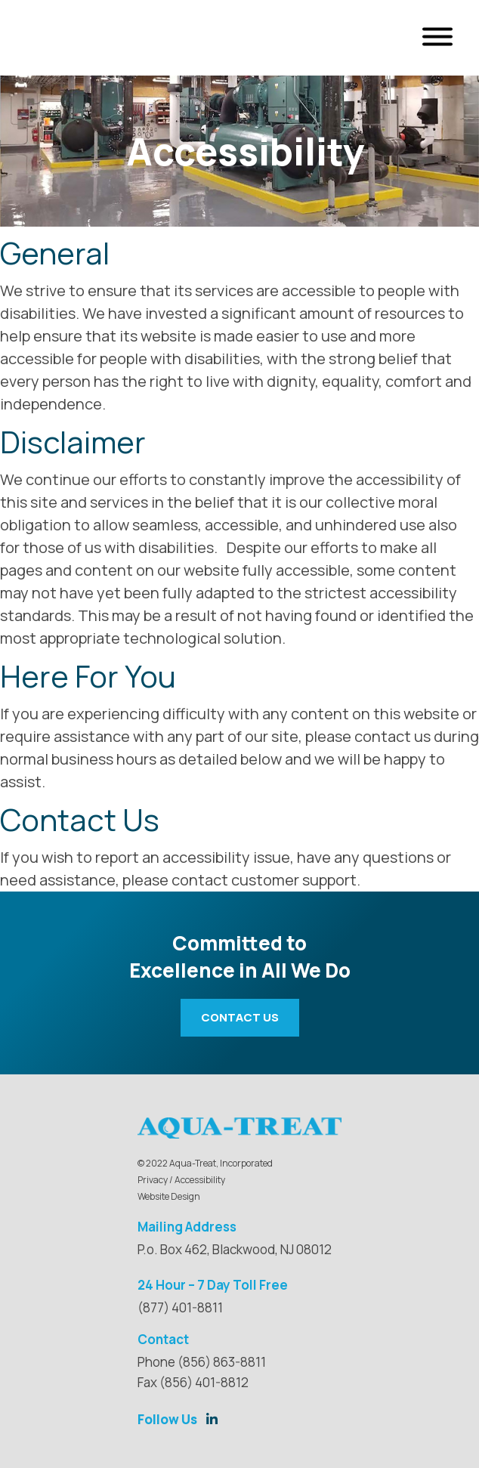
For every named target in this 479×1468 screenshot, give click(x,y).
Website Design (169, 1196)
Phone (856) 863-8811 (202, 1362)
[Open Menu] (437, 38)
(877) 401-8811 (180, 1307)
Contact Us (240, 1017)
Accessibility (200, 1179)
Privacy (153, 1179)
